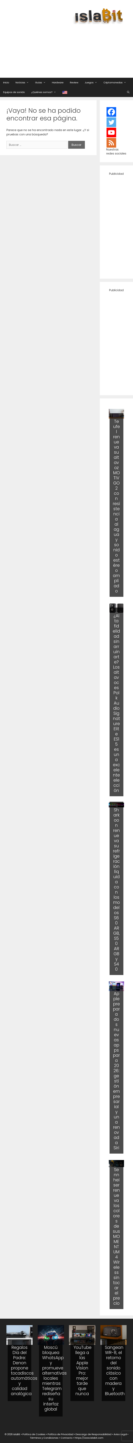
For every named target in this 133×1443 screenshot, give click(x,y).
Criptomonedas (116, 82)
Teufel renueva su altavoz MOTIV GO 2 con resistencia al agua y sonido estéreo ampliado (116, 506)
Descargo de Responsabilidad (93, 1434)
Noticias (24, 82)
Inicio (6, 82)
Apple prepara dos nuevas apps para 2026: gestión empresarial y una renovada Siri (116, 1071)
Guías (42, 82)
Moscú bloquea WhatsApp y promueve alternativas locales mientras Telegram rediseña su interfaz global (54, 1378)
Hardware (58, 82)
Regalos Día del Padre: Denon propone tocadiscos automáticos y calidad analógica (24, 1371)
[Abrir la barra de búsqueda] (128, 92)
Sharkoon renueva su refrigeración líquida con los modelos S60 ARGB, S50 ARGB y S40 (116, 889)
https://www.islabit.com (89, 1437)
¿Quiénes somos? (45, 92)
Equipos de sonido (14, 92)
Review (74, 82)
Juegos (92, 82)
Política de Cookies (33, 1434)
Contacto (67, 1437)
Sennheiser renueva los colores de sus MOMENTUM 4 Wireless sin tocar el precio (116, 1236)
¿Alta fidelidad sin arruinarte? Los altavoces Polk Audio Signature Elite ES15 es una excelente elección (116, 703)
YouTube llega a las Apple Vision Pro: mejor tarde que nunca (82, 1371)
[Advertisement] (69, 47)
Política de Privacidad (60, 1434)
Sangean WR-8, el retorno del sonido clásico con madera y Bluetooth (115, 1371)
